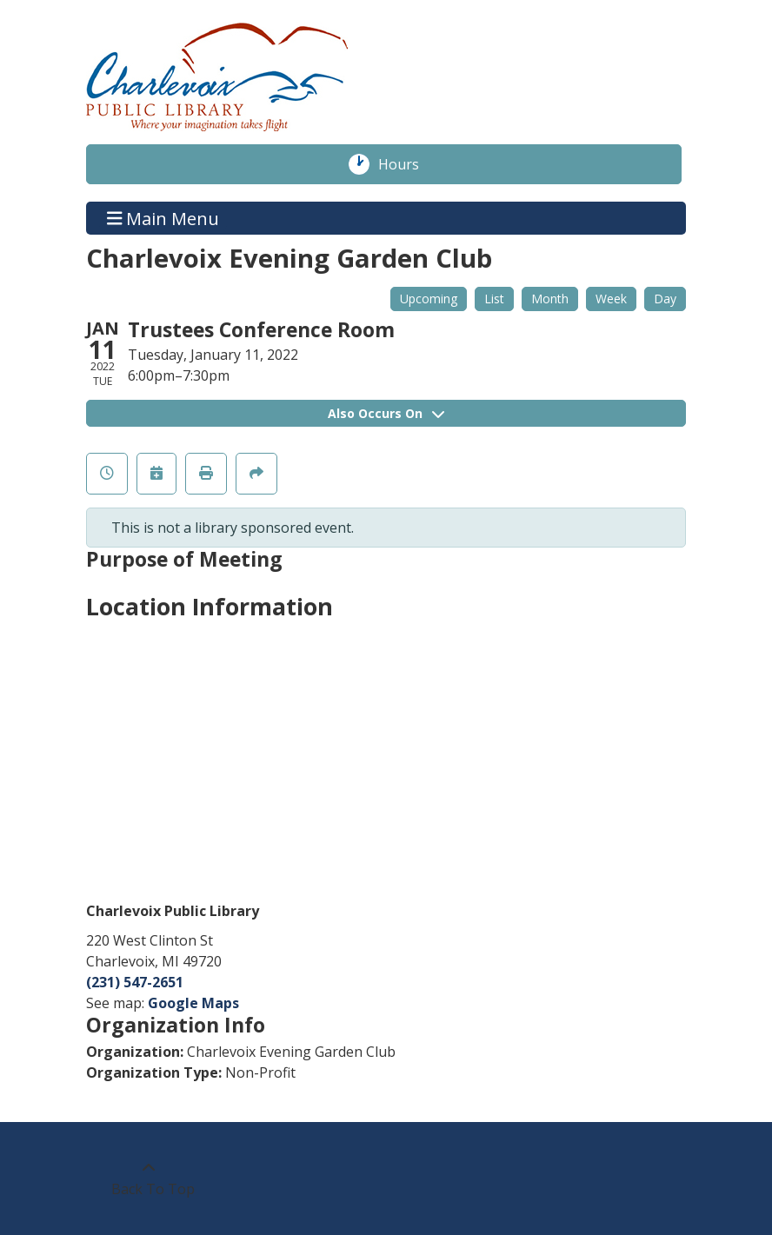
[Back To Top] (148, 1178)
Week (611, 298)
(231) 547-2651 (134, 982)
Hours (408, 164)
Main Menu (163, 217)
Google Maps (193, 1003)
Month (550, 298)
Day (665, 298)
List (494, 298)
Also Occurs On (386, 413)
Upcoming (428, 298)
